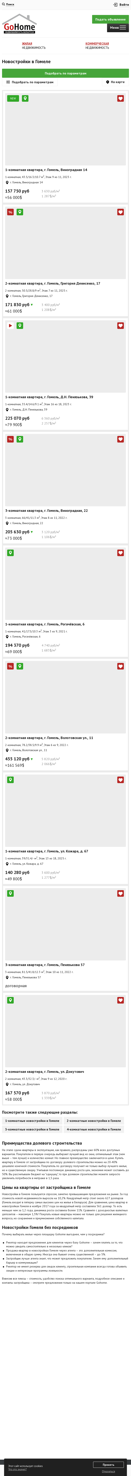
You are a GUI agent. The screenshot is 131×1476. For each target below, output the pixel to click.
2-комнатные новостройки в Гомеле (94, 1121)
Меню (118, 27)
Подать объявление (110, 19)
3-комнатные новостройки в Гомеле (32, 1129)
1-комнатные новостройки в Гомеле (32, 1121)
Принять (108, 1465)
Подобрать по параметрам (65, 73)
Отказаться (108, 1471)
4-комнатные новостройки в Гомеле (94, 1129)
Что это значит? (17, 1469)
